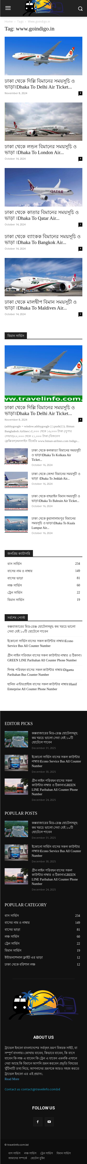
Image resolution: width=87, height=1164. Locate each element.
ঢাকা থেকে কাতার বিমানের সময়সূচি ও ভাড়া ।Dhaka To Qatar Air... (42, 215)
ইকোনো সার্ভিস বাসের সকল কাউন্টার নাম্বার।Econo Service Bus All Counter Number (40, 643)
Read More (12, 1079)
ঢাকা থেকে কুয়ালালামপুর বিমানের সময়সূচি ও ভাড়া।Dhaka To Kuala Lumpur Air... (54, 523)
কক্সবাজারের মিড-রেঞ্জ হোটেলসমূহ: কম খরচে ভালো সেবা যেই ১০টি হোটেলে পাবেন (41, 629)
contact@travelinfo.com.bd (40, 1089)
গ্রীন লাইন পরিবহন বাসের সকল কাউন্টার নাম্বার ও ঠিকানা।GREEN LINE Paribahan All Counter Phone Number (44, 658)
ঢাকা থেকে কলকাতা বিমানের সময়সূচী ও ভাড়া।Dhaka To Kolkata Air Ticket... (56, 455)
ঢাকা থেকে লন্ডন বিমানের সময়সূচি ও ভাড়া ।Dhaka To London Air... (41, 149)
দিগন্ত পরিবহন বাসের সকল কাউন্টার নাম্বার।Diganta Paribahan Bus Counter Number (40, 672)
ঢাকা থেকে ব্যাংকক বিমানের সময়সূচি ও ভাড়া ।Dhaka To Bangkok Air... (43, 239)
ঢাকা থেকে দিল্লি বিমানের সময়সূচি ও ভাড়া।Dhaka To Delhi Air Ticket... (40, 84)
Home (9, 21)
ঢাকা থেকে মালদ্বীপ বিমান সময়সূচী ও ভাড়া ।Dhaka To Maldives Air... (41, 305)
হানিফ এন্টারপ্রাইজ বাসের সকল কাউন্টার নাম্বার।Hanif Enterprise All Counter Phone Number (42, 687)
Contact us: (13, 1089)
